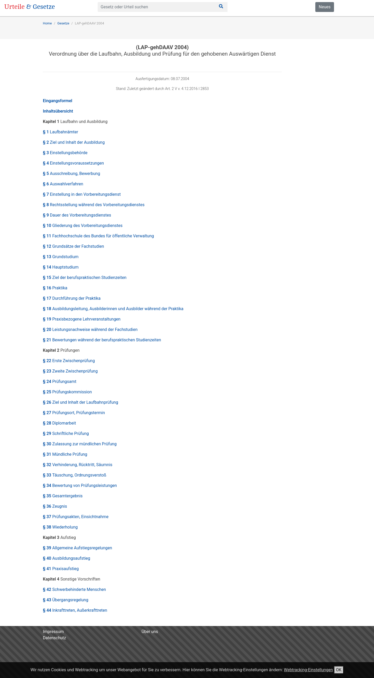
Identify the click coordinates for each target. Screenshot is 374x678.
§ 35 (63, 495)
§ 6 (63, 183)
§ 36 (55, 506)
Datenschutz (54, 637)
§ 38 (60, 527)
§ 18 (113, 308)
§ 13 (60, 256)
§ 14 (60, 267)
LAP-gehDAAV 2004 (89, 23)
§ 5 (71, 173)
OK (339, 669)
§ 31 (65, 454)
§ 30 (80, 443)
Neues (324, 6)
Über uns (150, 631)
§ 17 (72, 298)
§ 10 (83, 225)
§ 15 (84, 277)
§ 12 (73, 246)
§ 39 (77, 547)
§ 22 (69, 360)
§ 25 (67, 391)
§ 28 (59, 423)
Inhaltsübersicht (58, 111)
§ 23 (70, 371)
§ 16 (55, 287)
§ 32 (77, 464)
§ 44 (75, 610)
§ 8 (93, 204)
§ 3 (65, 152)
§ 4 (73, 163)
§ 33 (74, 475)
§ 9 (77, 215)
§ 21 (102, 339)
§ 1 (60, 131)
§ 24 (59, 381)
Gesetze (63, 23)
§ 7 (82, 194)
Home (47, 23)
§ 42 (74, 589)
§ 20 (90, 329)
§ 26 (80, 402)
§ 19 (82, 319)
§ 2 (74, 142)
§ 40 (66, 558)
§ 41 (61, 568)
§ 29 (66, 433)
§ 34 (80, 485)
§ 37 (76, 516)
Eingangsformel (57, 100)
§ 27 (74, 412)
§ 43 (65, 599)
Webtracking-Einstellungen (308, 669)
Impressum (53, 631)
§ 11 (98, 235)
